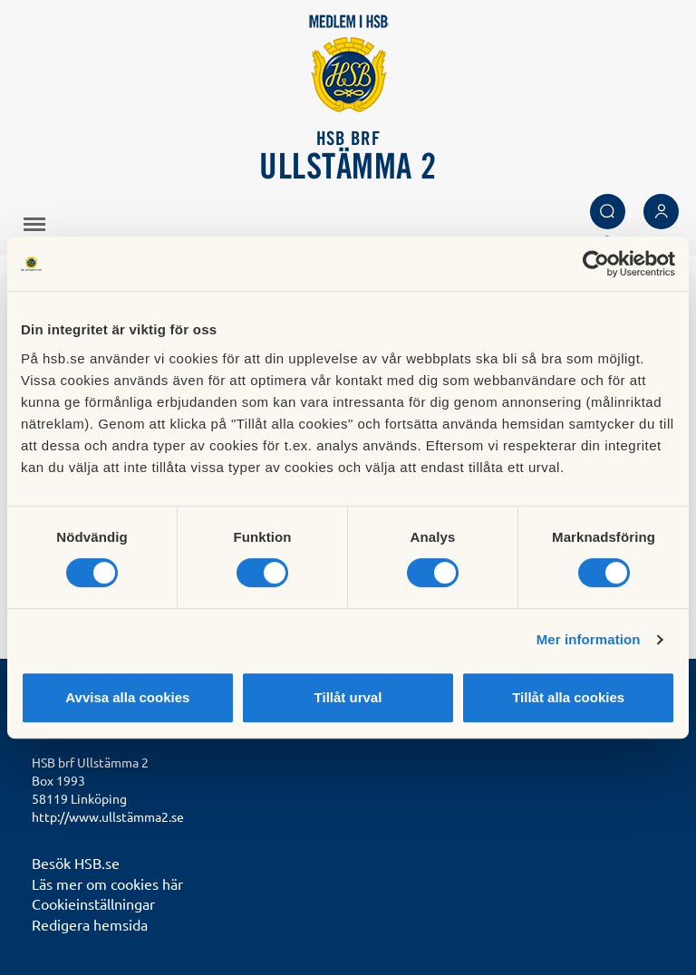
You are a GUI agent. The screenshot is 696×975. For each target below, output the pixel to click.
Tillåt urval (348, 697)
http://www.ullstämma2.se (108, 816)
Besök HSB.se (76, 863)
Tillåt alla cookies (568, 697)
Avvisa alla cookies (127, 697)
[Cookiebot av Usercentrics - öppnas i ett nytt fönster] (596, 263)
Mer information (588, 639)
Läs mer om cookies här (107, 883)
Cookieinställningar (93, 903)
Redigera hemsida (90, 924)
